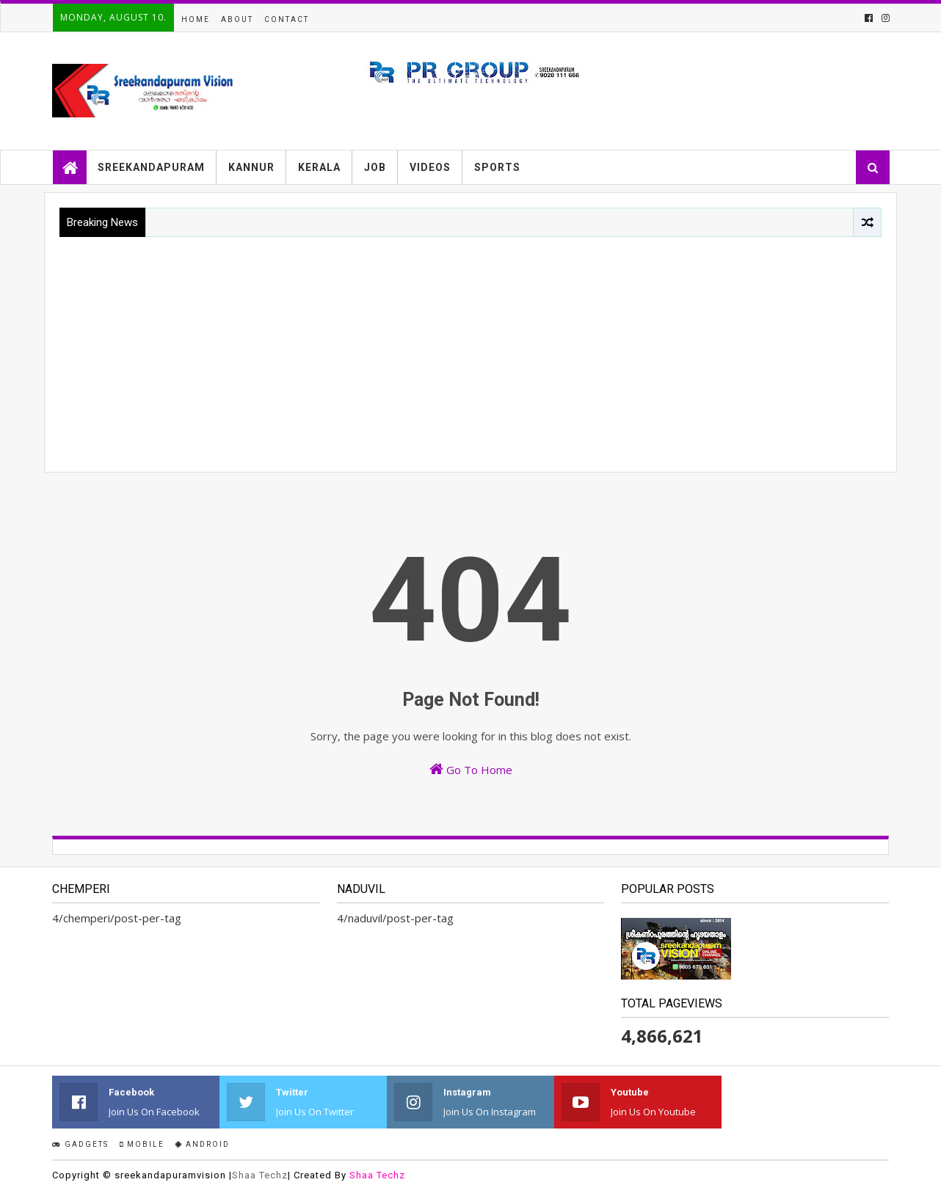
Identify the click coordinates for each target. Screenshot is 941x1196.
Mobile (142, 1144)
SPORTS (497, 167)
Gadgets (80, 1144)
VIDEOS (430, 167)
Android (202, 1144)
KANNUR (251, 167)
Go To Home (470, 769)
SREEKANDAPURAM (151, 167)
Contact (286, 19)
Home (195, 19)
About (237, 19)
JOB (375, 167)
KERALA (319, 167)
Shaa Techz (260, 1175)
